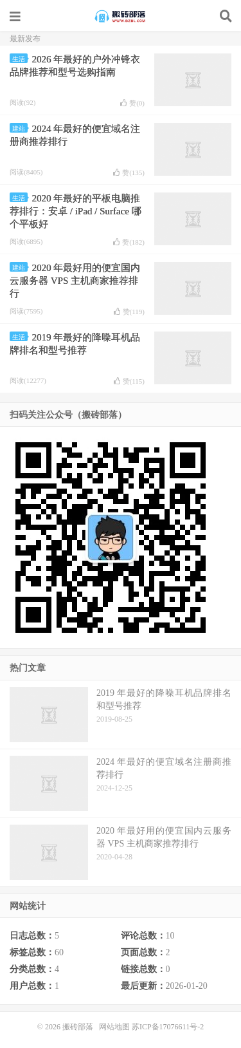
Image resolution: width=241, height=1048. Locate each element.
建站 (20, 128)
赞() (132, 103)
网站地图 (114, 1026)
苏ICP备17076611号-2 (168, 1026)
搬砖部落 (121, 16)
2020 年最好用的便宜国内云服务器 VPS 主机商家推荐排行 (75, 281)
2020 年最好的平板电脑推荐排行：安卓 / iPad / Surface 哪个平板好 (75, 211)
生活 (20, 58)
